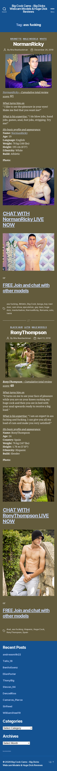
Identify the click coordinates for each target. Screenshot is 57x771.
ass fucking (12, 304)
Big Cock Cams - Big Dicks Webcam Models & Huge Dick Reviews (28, 8)
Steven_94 (9, 686)
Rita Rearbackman (19, 49)
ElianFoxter (9, 674)
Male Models (30, 39)
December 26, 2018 (43, 49)
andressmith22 (12, 654)
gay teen (39, 307)
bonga (40, 304)
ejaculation (28, 307)
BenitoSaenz (10, 667)
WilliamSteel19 (12, 712)
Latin (27, 327)
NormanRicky (28, 44)
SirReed (7, 706)
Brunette (16, 39)
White (43, 39)
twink (9, 313)
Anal (9, 629)
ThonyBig (8, 680)
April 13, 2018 (43, 338)
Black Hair (16, 327)
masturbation (18, 310)
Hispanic (28, 629)
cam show (17, 307)
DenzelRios (9, 693)
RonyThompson (28, 332)
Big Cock (31, 304)
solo (51, 310)
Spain (25, 632)
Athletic (22, 304)
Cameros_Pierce (13, 699)
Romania (44, 310)
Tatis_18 (8, 661)
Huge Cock (39, 629)
